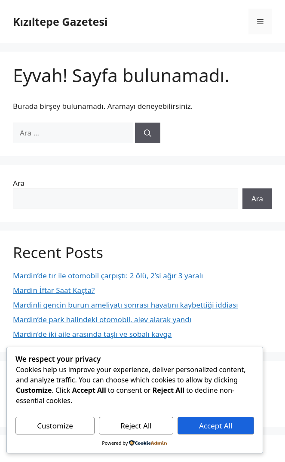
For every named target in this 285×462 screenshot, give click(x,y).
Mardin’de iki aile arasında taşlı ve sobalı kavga (92, 334)
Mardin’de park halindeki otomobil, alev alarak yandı (102, 319)
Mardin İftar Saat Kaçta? (54, 290)
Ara (19, 183)
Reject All (136, 426)
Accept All (215, 426)
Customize (55, 426)
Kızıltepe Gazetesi (60, 21)
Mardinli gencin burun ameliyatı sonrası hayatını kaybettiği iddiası (125, 305)
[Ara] (147, 133)
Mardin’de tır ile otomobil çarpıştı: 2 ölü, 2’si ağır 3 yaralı (108, 275)
